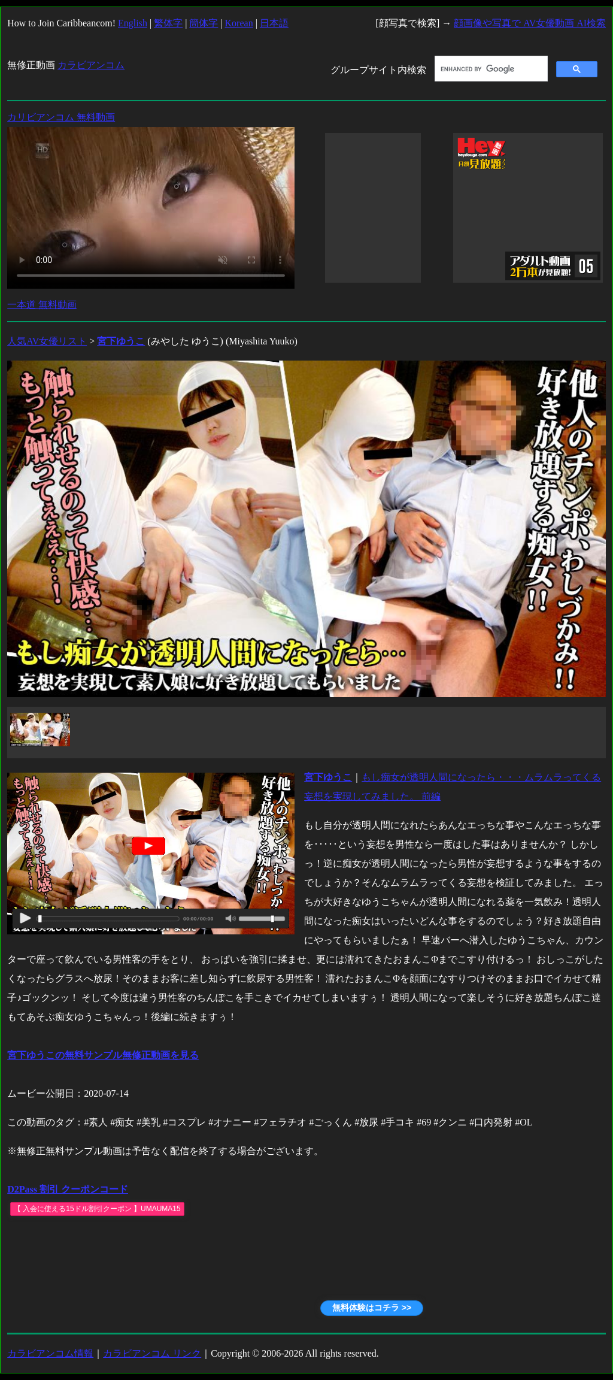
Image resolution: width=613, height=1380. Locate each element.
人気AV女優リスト (47, 341)
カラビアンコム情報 (50, 1353)
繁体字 (168, 23)
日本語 (274, 23)
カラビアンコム (91, 65)
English (132, 23)
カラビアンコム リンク (152, 1353)
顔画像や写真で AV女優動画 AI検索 (530, 23)
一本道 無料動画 (42, 304)
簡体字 (203, 23)
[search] (490, 68)
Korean (239, 23)
